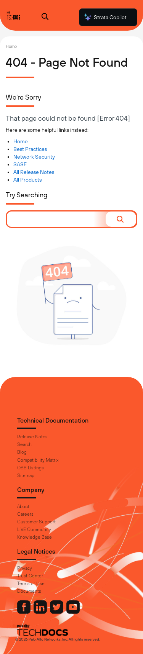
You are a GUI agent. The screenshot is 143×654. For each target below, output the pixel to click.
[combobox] (56, 219)
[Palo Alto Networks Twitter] (57, 612)
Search (24, 444)
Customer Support (36, 522)
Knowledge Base (34, 537)
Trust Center (30, 576)
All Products (27, 180)
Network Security (34, 157)
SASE (20, 164)
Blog (22, 452)
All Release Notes (33, 172)
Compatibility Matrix (37, 460)
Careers (25, 514)
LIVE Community (34, 529)
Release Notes (32, 436)
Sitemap (25, 475)
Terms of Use (31, 583)
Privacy (24, 568)
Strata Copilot (105, 17)
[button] (121, 219)
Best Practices (30, 149)
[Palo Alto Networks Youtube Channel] (73, 612)
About (23, 506)
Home (11, 46)
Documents (29, 591)
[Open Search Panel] (45, 17)
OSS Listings (30, 467)
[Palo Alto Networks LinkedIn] (41, 612)
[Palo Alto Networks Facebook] (24, 612)
